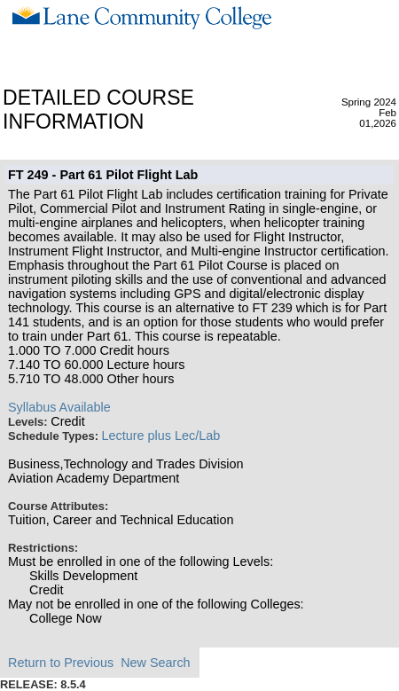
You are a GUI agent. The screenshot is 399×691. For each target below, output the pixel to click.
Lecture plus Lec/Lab (161, 435)
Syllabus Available (59, 407)
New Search (155, 663)
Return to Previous (60, 663)
